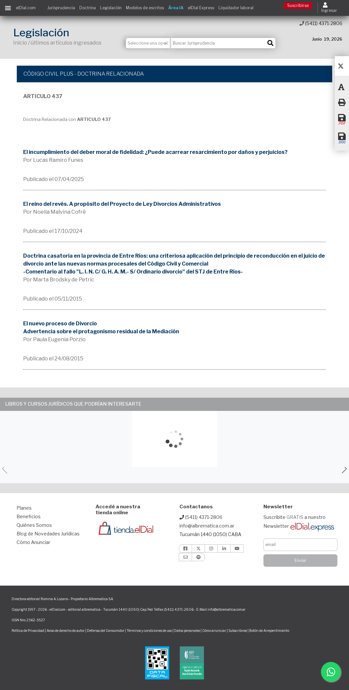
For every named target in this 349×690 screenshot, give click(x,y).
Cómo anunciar (214, 631)
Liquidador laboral (235, 7)
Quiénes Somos (34, 525)
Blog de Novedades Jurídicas (48, 533)
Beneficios (29, 516)
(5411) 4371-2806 (320, 23)
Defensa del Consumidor (105, 631)
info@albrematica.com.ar (206, 525)
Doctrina (87, 7)
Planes (24, 508)
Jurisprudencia (61, 7)
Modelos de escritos (145, 7)
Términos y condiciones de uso (149, 631)
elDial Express (201, 7)
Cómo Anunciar (33, 542)
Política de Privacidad (28, 631)
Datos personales (187, 631)
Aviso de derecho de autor (66, 631)
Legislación (111, 7)
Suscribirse (298, 5)
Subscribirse (238, 631)
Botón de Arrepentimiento (269, 631)
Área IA (175, 7)
